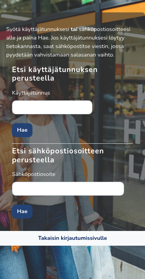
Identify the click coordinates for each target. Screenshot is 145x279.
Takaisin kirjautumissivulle (72, 238)
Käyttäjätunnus (31, 92)
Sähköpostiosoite (33, 174)
